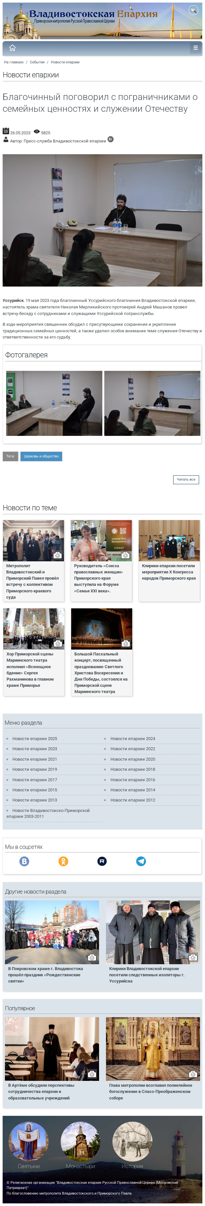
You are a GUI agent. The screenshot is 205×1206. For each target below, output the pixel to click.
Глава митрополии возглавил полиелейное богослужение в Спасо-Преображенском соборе (150, 1091)
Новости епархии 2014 (133, 789)
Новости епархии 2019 (34, 769)
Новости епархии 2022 (133, 748)
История (132, 1166)
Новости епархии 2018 (133, 769)
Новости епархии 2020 (133, 759)
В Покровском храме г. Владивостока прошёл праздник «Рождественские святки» (45, 974)
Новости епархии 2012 (133, 800)
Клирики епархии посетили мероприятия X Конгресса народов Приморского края (169, 572)
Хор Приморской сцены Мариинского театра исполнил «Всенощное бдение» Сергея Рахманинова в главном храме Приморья (30, 670)
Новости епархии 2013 (34, 800)
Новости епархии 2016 (133, 779)
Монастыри (80, 1166)
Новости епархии (65, 62)
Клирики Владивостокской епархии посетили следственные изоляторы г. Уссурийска (147, 974)
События (37, 62)
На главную (14, 62)
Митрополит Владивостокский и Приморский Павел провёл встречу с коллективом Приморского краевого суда (32, 581)
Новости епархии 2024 (133, 738)
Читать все (186, 479)
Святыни (29, 1166)
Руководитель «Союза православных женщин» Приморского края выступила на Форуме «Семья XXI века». (98, 578)
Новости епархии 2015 (34, 789)
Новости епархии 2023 (34, 748)
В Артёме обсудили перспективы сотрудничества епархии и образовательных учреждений (41, 1091)
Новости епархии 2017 (34, 779)
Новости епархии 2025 (34, 738)
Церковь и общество (41, 456)
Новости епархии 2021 (34, 759)
